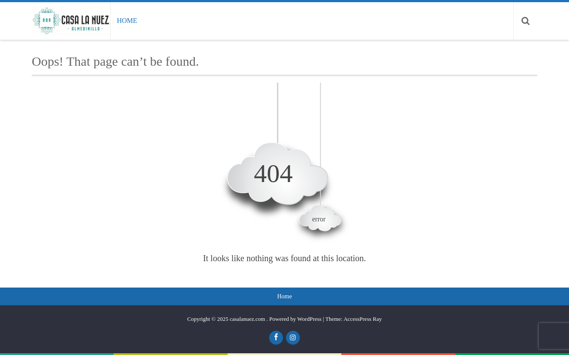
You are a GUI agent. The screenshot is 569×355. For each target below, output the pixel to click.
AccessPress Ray (362, 319)
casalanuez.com (248, 319)
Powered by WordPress (295, 319)
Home (127, 20)
